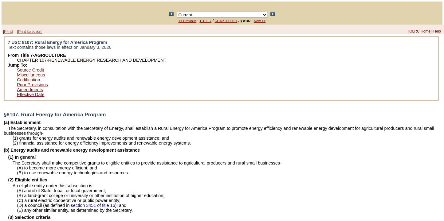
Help (437, 31)
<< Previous (187, 21)
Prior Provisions (32, 84)
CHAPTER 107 (225, 21)
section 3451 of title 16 (93, 205)
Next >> (260, 21)
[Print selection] (29, 31)
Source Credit (30, 70)
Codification (28, 79)
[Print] (8, 31)
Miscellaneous (31, 74)
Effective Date (30, 94)
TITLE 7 (205, 21)
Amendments (30, 89)
